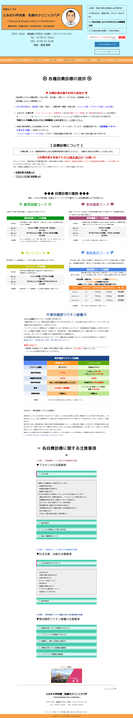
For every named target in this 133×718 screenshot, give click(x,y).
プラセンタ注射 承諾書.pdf (28, 176)
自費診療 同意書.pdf (25, 172)
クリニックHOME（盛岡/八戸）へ (107, 52)
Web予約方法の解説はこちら (107, 44)
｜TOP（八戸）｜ (18, 60)
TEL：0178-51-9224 (42, 37)
